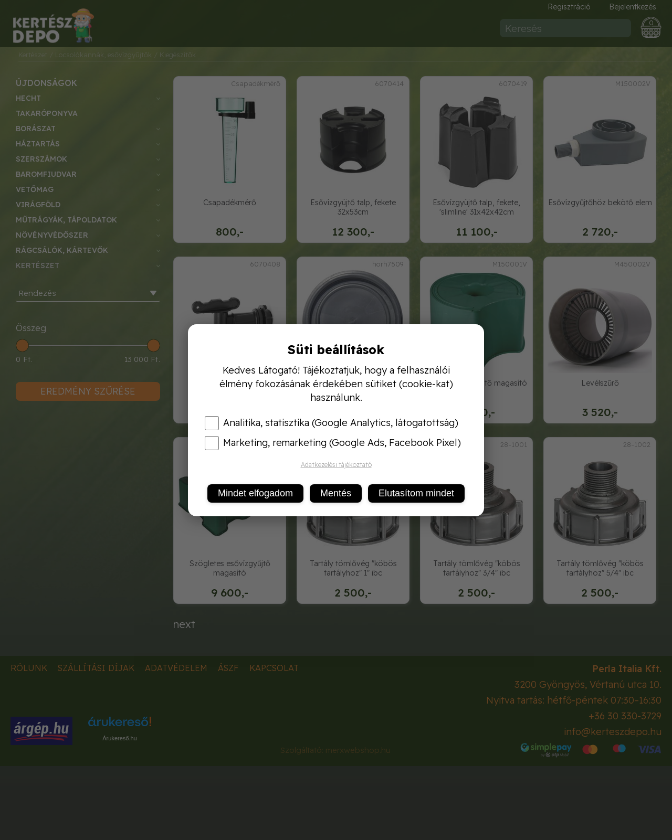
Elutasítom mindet (416, 493)
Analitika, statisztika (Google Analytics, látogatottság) (331, 423)
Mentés (335, 493)
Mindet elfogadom (255, 493)
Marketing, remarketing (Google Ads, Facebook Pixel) (333, 443)
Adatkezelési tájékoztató (336, 465)
